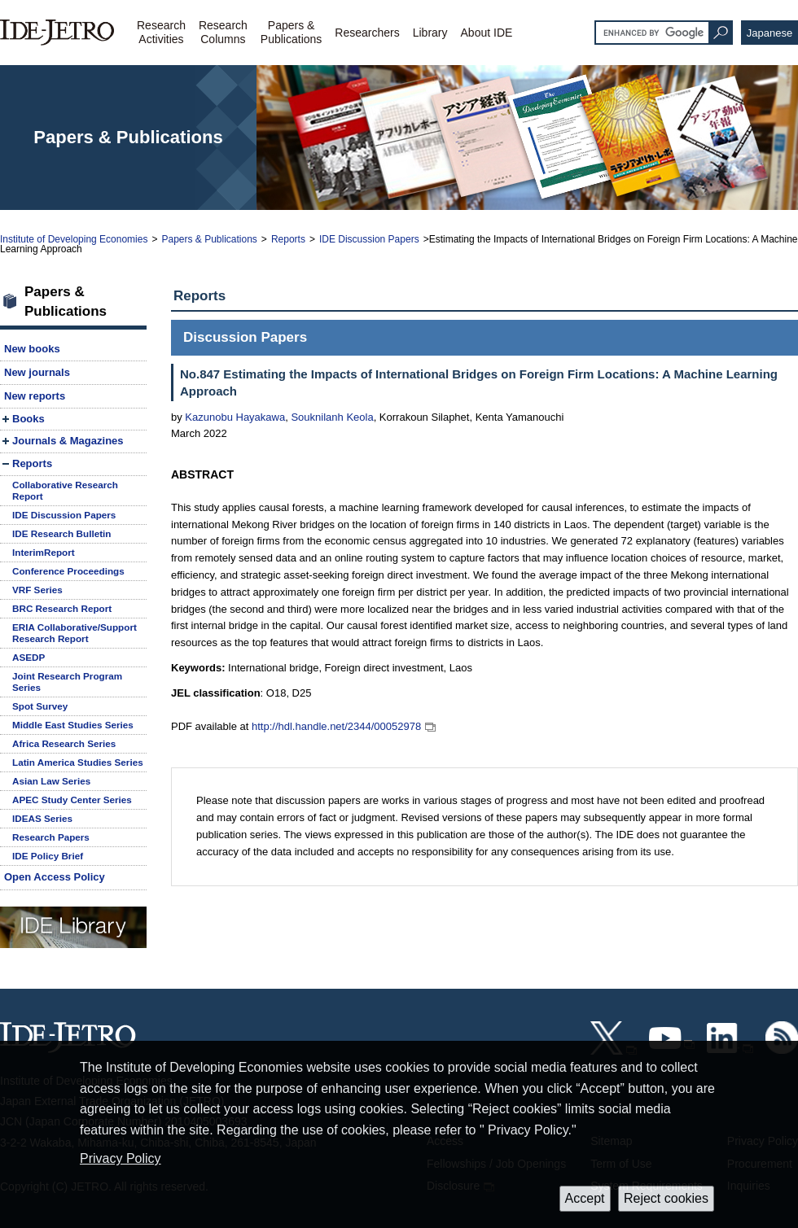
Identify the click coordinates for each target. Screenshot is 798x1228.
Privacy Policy (120, 1158)
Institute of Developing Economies (73, 239)
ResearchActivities (161, 32)
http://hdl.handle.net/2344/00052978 (336, 726)
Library (430, 32)
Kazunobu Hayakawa (235, 417)
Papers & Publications (208, 239)
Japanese (769, 33)
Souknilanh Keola (332, 417)
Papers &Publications (291, 32)
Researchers (367, 32)
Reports (288, 239)
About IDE (487, 32)
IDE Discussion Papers (369, 239)
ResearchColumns (223, 32)
